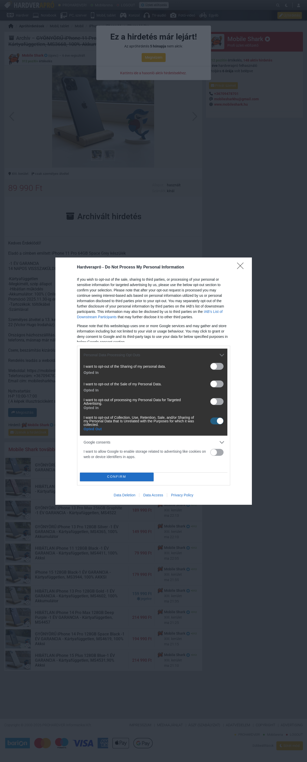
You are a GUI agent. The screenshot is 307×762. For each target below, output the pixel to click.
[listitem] (154, 355)
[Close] (242, 267)
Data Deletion (125, 495)
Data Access (153, 495)
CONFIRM (116, 477)
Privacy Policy (182, 495)
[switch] (217, 366)
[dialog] (153, 381)
